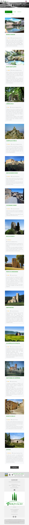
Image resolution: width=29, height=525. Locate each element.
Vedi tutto (9, 11)
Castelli (8, 14)
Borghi (19, 11)
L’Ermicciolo (10, 103)
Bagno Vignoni (10, 34)
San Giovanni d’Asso (12, 173)
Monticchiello (10, 416)
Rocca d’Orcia (10, 236)
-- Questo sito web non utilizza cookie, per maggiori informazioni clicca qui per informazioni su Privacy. (14, 522)
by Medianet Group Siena (17, 519)
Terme (14, 11)
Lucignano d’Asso (11, 205)
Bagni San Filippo (11, 66)
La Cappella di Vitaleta (13, 343)
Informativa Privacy (14, 514)
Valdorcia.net (11, 519)
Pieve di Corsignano (12, 271)
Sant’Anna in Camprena (13, 378)
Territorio (14, 467)
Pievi (12, 14)
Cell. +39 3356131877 (14, 487)
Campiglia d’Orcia (11, 140)
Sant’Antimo (10, 307)
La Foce (8, 449)
